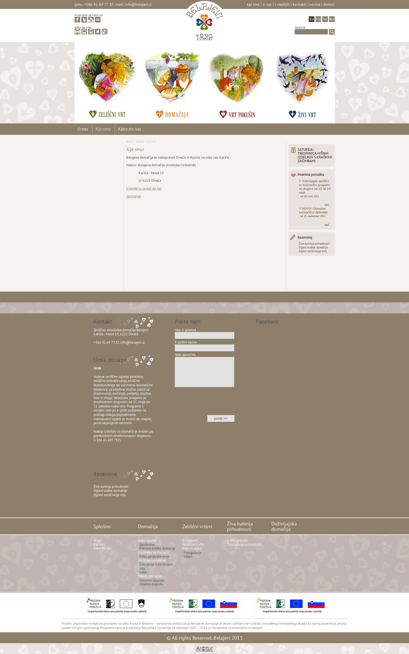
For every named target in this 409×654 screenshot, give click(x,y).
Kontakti (300, 4)
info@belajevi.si (138, 4)
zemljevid (104, 31)
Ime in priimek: (186, 330)
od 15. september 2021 (313, 216)
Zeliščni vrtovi (112, 80)
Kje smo (253, 4)
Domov (329, 4)
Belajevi (204, 22)
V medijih (282, 4)
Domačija (177, 80)
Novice (315, 4)
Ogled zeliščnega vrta (313, 251)
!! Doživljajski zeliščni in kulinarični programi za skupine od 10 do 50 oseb (315, 186)
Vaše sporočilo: (186, 354)
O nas (267, 4)
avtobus (84, 31)
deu (331, 19)
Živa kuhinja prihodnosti (242, 80)
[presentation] (205, 404)
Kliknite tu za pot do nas (144, 188)
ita (325, 19)
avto (77, 31)
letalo (98, 31)
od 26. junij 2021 (309, 196)
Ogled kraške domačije (313, 247)
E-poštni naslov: (187, 342)
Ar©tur (204, 648)
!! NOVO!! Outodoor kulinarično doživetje (313, 210)
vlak (91, 31)
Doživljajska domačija (307, 80)
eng (318, 19)
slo (312, 19)
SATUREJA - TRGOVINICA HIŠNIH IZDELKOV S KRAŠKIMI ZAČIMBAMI (315, 155)
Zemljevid (133, 196)
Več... (328, 205)
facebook (77, 20)
